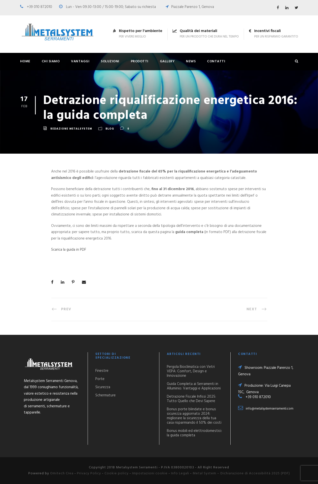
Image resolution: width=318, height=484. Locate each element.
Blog (110, 129)
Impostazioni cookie (150, 473)
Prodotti (139, 61)
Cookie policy (117, 473)
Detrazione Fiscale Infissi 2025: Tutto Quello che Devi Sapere (191, 399)
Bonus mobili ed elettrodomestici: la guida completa (194, 433)
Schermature (105, 395)
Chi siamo (51, 61)
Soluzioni (110, 61)
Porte (100, 379)
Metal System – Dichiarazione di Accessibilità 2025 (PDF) (241, 473)
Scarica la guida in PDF (68, 250)
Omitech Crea (61, 473)
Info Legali (180, 473)
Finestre (101, 371)
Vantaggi (80, 61)
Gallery (167, 61)
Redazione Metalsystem (71, 129)
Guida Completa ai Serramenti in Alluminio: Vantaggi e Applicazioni (194, 386)
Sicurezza (102, 387)
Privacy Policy (89, 473)
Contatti (216, 61)
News (191, 61)
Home (25, 61)
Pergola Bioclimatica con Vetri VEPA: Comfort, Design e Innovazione (191, 371)
